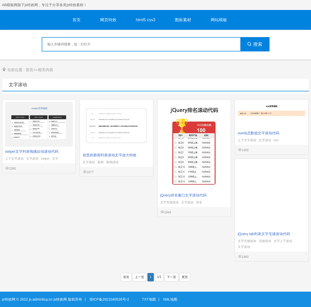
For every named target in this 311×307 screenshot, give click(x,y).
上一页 (139, 277)
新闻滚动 (112, 162)
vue (276, 140)
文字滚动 (18, 84)
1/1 (159, 277)
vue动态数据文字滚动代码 (259, 133)
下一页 (171, 277)
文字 (55, 158)
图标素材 (183, 20)
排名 (199, 202)
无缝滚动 (265, 241)
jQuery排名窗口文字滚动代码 (183, 195)
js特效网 (8, 299)
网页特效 (108, 20)
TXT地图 (149, 299)
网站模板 (219, 20)
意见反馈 (300, 291)
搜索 (254, 44)
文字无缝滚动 (169, 202)
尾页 (185, 277)
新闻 (101, 162)
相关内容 (45, 70)
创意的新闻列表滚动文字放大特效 (109, 155)
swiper (45, 158)
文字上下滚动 (283, 241)
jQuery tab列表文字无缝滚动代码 (264, 234)
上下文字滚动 (14, 158)
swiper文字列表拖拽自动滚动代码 (31, 151)
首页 (76, 20)
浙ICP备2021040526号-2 (109, 299)
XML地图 (170, 299)
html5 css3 (145, 20)
